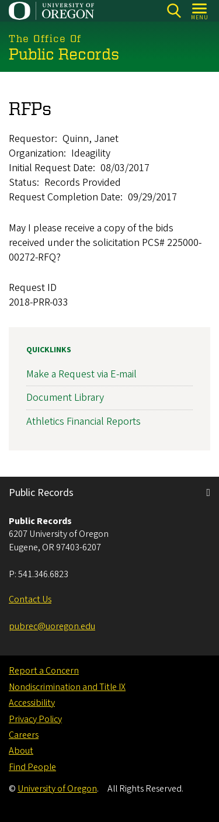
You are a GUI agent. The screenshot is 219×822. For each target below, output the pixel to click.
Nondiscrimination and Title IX (67, 687)
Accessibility (32, 702)
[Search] (173, 11)
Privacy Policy (35, 719)
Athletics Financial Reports (83, 421)
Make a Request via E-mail (81, 374)
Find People (32, 767)
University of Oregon (57, 788)
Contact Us (30, 599)
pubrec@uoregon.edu (52, 626)
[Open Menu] (200, 11)
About (21, 750)
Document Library (65, 397)
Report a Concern (44, 670)
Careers (24, 735)
